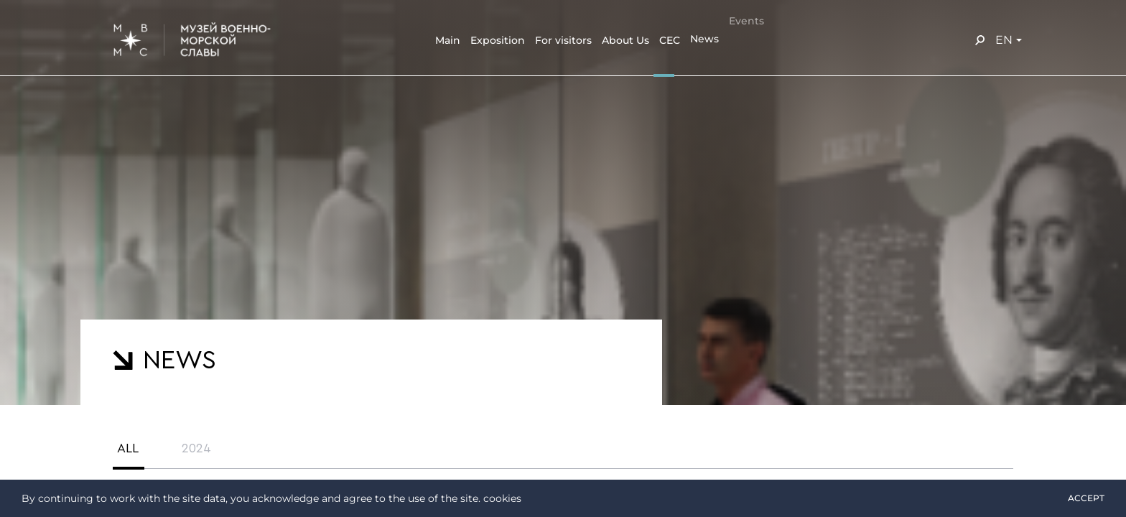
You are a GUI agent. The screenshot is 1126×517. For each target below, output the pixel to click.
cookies (502, 498)
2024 (196, 448)
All (128, 448)
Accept (1086, 498)
